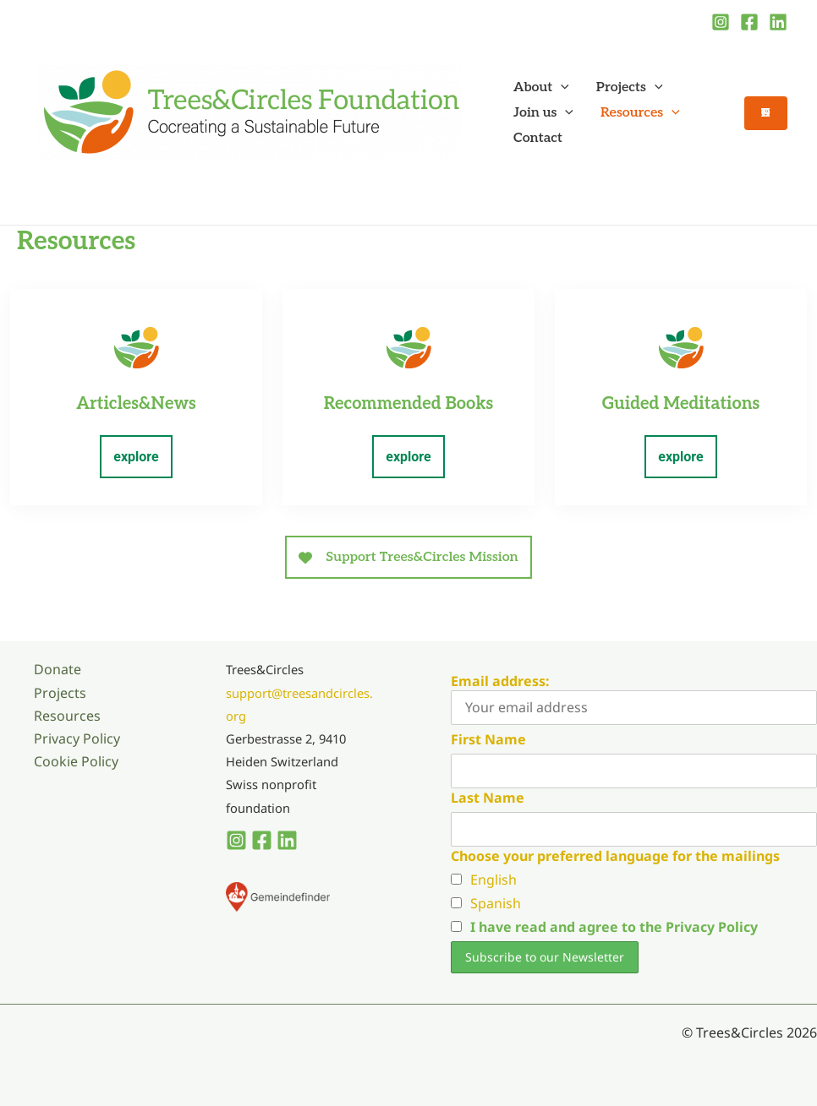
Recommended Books (408, 404)
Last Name (487, 797)
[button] (560, 88)
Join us (543, 113)
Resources (640, 113)
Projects (629, 88)
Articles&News (136, 404)
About (541, 88)
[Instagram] (720, 22)
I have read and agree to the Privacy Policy (614, 927)
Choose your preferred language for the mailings (615, 856)
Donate (57, 669)
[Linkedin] (778, 22)
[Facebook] (749, 22)
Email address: (634, 698)
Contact (537, 138)
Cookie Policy (76, 761)
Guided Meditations (681, 404)
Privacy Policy (77, 738)
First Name (488, 739)
